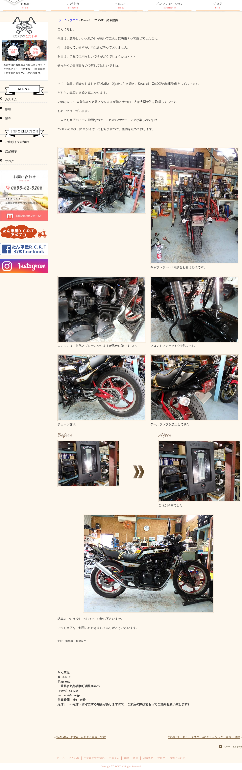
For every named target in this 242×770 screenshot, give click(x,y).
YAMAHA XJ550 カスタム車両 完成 (81, 737)
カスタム (11, 99)
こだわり (74, 758)
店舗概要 (11, 152)
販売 (8, 119)
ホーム (62, 20)
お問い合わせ (177, 758)
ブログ (74, 20)
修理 (8, 109)
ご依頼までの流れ (17, 142)
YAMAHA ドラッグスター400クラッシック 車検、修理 (204, 737)
